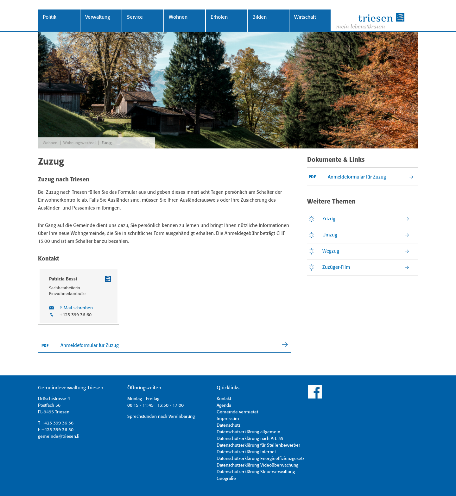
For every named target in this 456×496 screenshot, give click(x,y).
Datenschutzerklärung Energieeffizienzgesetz (260, 458)
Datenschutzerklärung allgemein (248, 432)
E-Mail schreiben (76, 308)
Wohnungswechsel (79, 143)
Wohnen (178, 17)
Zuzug (106, 143)
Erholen (219, 17)
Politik (49, 17)
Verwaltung (97, 17)
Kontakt (224, 399)
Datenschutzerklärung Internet (246, 452)
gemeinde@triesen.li (58, 436)
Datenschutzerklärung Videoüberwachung (257, 465)
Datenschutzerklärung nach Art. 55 (250, 438)
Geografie (226, 478)
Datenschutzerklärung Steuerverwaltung (256, 472)
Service (135, 17)
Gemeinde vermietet (237, 412)
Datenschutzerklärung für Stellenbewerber (258, 445)
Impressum (228, 419)
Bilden (259, 17)
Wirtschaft (305, 17)
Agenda (224, 405)
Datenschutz (228, 425)
